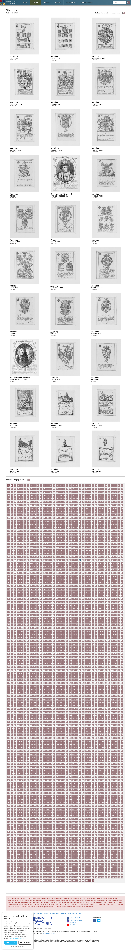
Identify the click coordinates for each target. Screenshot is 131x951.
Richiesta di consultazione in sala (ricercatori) (44, 913)
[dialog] (17, 930)
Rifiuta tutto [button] (25, 942)
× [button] (31, 914)
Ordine (97, 13)
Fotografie (70, 2)
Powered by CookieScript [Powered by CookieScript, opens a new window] (18, 946)
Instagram (71, 922)
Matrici (46, 2)
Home (25, 2)
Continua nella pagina (13, 480)
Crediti (63, 913)
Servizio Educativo (74, 920)
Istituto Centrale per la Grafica (78, 918)
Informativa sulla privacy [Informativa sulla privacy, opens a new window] (16, 938)
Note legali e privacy (75, 913)
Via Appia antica (86, 2)
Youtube (71, 925)
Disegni (58, 2)
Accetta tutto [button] (11, 942)
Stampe (35, 2)
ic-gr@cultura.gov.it (49, 933)
